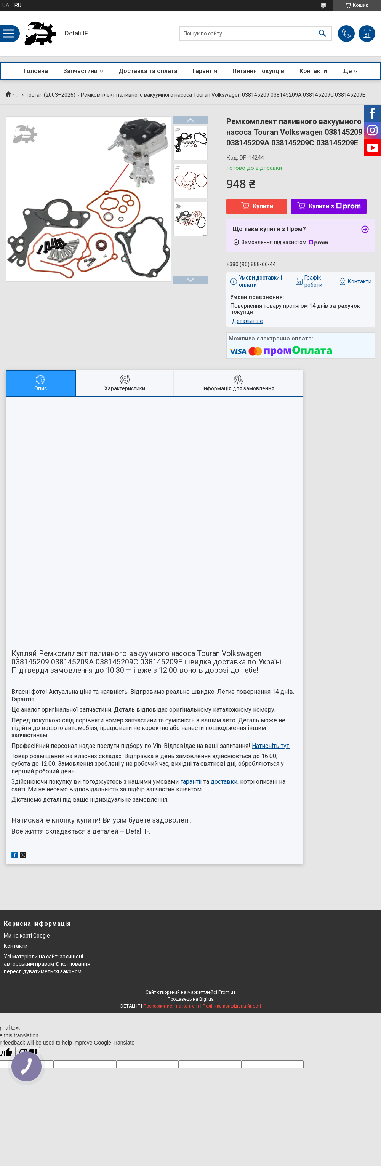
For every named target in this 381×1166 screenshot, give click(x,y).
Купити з (335, 206)
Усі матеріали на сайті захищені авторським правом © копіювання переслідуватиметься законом (47, 964)
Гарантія (205, 71)
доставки (224, 781)
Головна (36, 71)
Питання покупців (258, 71)
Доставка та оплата (148, 71)
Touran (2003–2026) (50, 95)
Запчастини (80, 71)
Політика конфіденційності (232, 1006)
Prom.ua (227, 992)
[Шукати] (322, 34)
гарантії (191, 781)
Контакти (313, 71)
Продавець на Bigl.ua (191, 999)
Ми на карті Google (27, 936)
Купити (263, 206)
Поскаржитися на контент (171, 1006)
